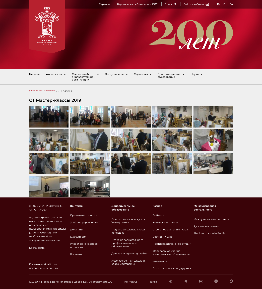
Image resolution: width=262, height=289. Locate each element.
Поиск (170, 4)
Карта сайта (37, 247)
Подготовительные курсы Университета (128, 221)
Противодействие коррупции (172, 243)
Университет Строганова (42, 90)
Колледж (76, 254)
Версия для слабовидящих (137, 4)
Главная (34, 74)
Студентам (141, 74)
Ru (218, 4)
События (158, 215)
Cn (231, 4)
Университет (54, 74)
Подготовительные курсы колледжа (128, 231)
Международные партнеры (211, 219)
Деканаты (76, 229)
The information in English (210, 233)
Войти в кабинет (196, 4)
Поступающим (114, 74)
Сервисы (104, 4)
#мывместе (160, 261)
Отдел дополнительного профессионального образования (127, 243)
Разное (157, 206)
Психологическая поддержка (172, 268)
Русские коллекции (206, 226)
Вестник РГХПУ (163, 236)
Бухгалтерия (78, 236)
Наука (195, 74)
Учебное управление (84, 222)
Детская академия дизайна (129, 253)
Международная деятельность (205, 207)
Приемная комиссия (83, 215)
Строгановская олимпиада (170, 229)
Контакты (76, 206)
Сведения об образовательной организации (83, 77)
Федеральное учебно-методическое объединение (171, 252)
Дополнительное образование (169, 75)
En (225, 4)
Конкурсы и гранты (165, 222)
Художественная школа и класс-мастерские (128, 262)
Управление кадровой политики (84, 245)
